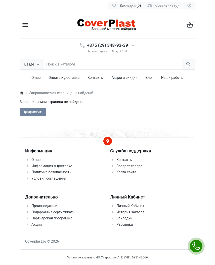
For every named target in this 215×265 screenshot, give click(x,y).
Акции (36, 224)
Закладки (124, 218)
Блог (149, 78)
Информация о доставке (51, 166)
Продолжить (33, 112)
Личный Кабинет (130, 206)
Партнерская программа (51, 218)
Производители (44, 206)
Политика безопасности (51, 172)
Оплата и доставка (64, 78)
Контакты (96, 78)
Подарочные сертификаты (53, 212)
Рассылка (124, 224)
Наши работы (172, 78)
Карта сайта (126, 172)
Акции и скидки (125, 78)
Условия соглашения (48, 178)
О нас (35, 78)
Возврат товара (129, 166)
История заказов (130, 212)
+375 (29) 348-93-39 (107, 45)
